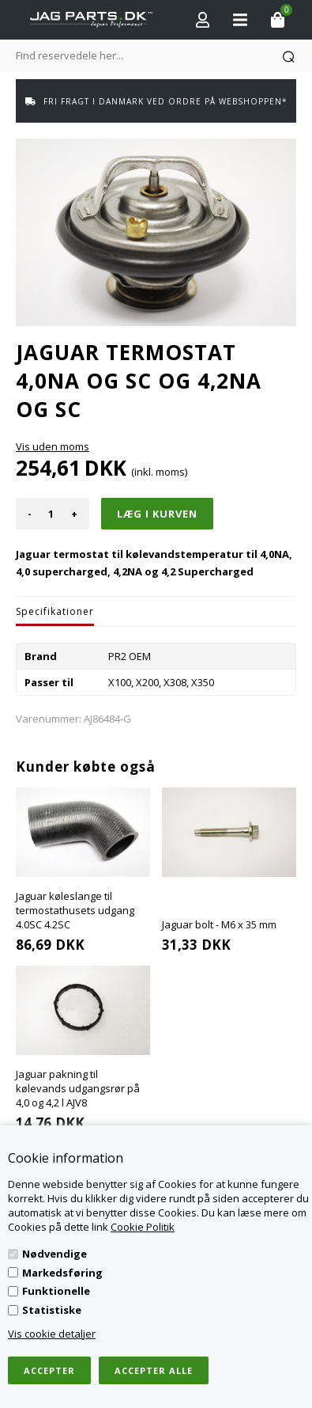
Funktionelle (56, 1291)
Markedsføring (62, 1273)
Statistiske (51, 1310)
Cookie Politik (143, 1227)
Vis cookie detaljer (52, 1333)
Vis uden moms (52, 446)
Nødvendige (54, 1254)
